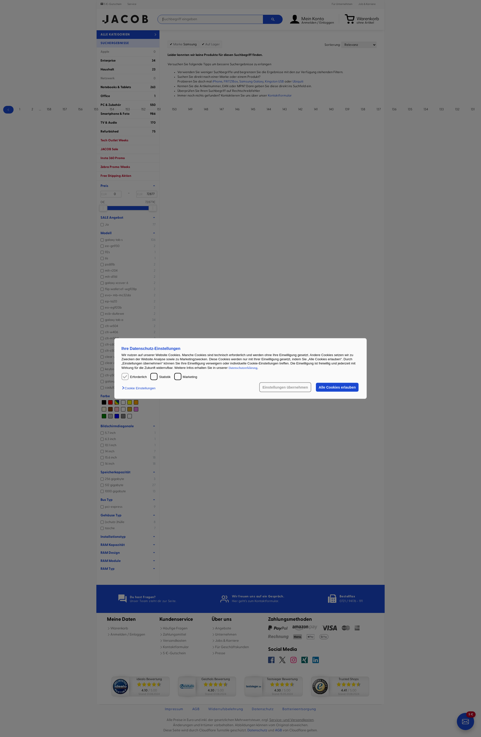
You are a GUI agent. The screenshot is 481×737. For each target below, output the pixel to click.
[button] (139, 388)
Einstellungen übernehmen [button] (285, 387)
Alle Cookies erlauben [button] (337, 387)
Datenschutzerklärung (242, 367)
